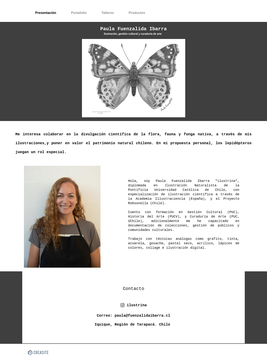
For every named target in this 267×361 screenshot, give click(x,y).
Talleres (107, 13)
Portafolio (79, 13)
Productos (137, 13)
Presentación (45, 13)
